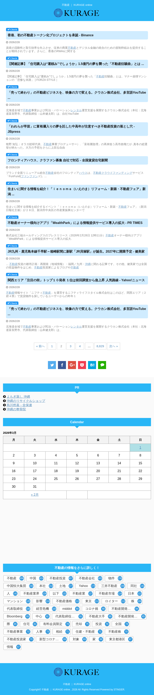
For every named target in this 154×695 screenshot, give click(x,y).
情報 (14, 647)
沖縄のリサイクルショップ (26, 401)
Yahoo (87, 586)
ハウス (83, 172)
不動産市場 (110, 593)
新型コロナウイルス (53, 639)
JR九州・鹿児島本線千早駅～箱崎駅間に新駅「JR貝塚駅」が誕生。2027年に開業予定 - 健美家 (76, 251)
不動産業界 (35, 593)
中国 (37, 578)
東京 (92, 601)
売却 (82, 624)
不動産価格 (67, 601)
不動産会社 (90, 578)
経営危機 (46, 609)
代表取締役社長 (69, 616)
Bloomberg (18, 616)
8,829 (100, 346)
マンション (18, 601)
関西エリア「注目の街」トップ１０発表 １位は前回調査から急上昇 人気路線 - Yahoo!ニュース (76, 280)
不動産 (72, 47)
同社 (137, 586)
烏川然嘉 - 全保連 (19, 405)
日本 (135, 593)
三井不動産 (113, 586)
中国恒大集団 (20, 586)
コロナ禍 (95, 609)
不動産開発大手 (132, 616)
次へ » (113, 346)
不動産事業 (18, 631)
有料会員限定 (56, 624)
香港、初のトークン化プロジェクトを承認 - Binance (50, 35)
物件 (115, 578)
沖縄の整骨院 (16, 409)
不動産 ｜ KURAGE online (77, 684)
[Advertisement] (75, 529)
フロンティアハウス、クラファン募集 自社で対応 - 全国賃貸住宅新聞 (58, 160)
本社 (46, 586)
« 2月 (34, 494)
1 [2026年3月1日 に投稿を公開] (140, 447)
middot (70, 609)
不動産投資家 (20, 639)
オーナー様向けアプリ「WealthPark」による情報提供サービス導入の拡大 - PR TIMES (75, 223)
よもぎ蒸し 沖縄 (18, 396)
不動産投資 (61, 578)
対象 (80, 639)
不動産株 (118, 631)
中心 (43, 616)
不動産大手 (100, 616)
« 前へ (40, 346)
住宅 (30, 624)
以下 (60, 593)
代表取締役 (18, 609)
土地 (66, 586)
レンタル (76, 110)
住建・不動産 (89, 631)
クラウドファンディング (116, 172)
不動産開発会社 (125, 609)
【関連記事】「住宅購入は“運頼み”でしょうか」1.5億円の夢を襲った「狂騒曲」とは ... (76, 64)
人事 (43, 631)
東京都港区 (121, 639)
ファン (25, 176)
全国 (122, 624)
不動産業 (82, 593)
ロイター (115, 601)
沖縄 (88, 264)
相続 (63, 631)
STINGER (119, 689)
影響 (43, 601)
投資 (102, 624)
